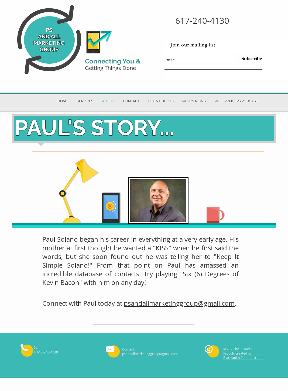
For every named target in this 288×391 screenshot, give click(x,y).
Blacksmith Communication (243, 357)
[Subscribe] (248, 58)
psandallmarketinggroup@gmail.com (179, 303)
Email (168, 60)
